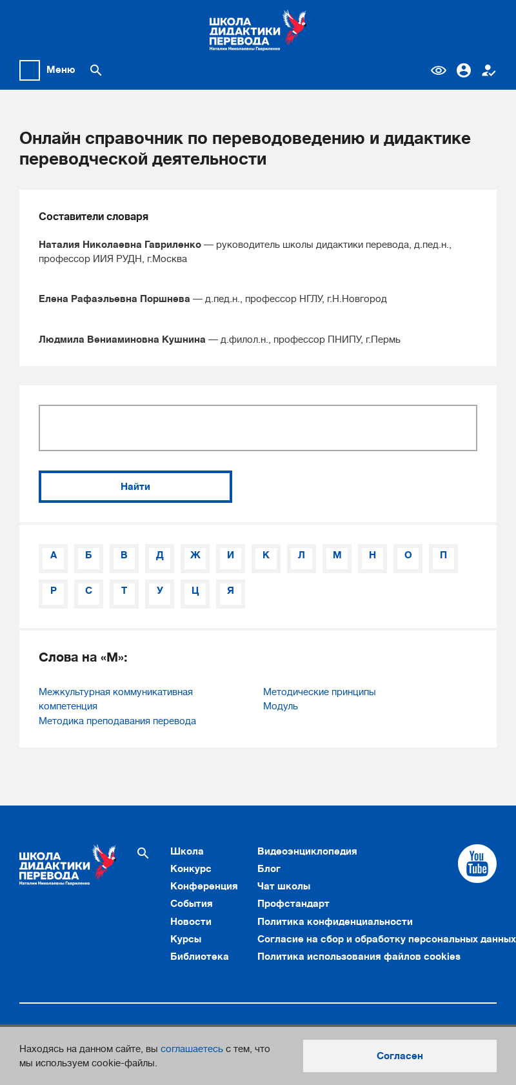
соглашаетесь (192, 1049)
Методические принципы (319, 692)
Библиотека (199, 956)
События (191, 903)
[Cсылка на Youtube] (477, 863)
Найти (135, 487)
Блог (269, 869)
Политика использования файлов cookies (359, 956)
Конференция (204, 886)
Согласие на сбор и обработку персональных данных (386, 939)
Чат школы (283, 886)
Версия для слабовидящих (438, 70)
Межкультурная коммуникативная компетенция (116, 699)
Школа (187, 851)
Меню (60, 70)
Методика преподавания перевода (117, 721)
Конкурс (191, 869)
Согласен (400, 1056)
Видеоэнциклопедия (307, 851)
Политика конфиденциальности (335, 922)
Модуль (280, 706)
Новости (191, 922)
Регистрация (489, 70)
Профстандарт (293, 903)
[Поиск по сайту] (96, 70)
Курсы (185, 939)
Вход (463, 70)
